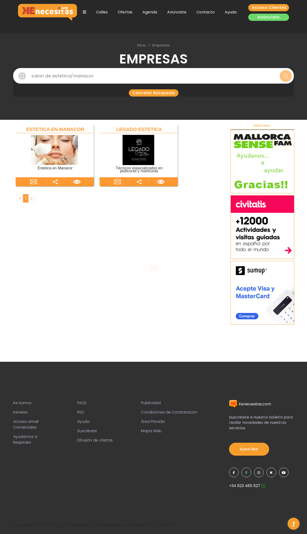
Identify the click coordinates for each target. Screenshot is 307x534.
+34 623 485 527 (247, 485)
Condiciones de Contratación (169, 412)
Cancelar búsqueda (153, 92)
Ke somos (22, 403)
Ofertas (125, 12)
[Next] (31, 198)
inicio (141, 45)
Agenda (149, 12)
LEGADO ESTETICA (139, 129)
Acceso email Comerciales (25, 424)
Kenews (20, 412)
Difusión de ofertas (95, 440)
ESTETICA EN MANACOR (55, 129)
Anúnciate (176, 12)
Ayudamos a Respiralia (25, 439)
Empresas (161, 45)
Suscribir (249, 449)
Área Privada (153, 421)
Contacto (205, 12)
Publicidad (151, 403)
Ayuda (230, 12)
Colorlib (166, 525)
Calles (102, 12)
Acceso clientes (269, 7)
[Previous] (20, 198)
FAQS (82, 403)
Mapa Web (151, 431)
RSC (80, 412)
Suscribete (87, 431)
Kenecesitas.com (250, 404)
